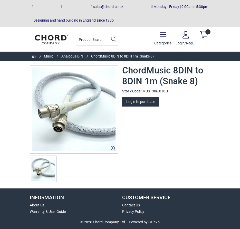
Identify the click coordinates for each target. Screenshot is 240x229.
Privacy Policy (133, 211)
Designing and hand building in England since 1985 (73, 20)
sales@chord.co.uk (107, 7)
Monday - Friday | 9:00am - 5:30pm (179, 7)
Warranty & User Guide (48, 211)
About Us (37, 205)
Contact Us (131, 205)
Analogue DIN (72, 56)
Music (48, 56)
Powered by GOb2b (144, 222)
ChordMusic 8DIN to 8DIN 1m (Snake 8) (122, 56)
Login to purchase (140, 102)
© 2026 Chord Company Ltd (102, 222)
